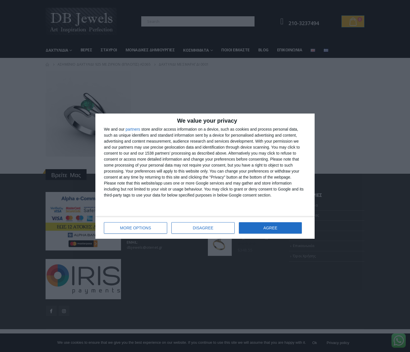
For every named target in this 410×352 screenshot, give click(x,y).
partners (133, 129)
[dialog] (205, 176)
